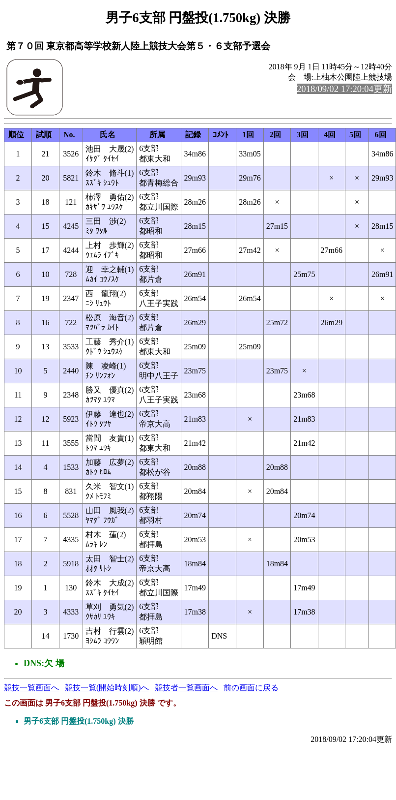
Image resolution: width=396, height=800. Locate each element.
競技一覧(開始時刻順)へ (107, 687)
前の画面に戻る (251, 687)
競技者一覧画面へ (186, 687)
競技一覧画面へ (31, 687)
